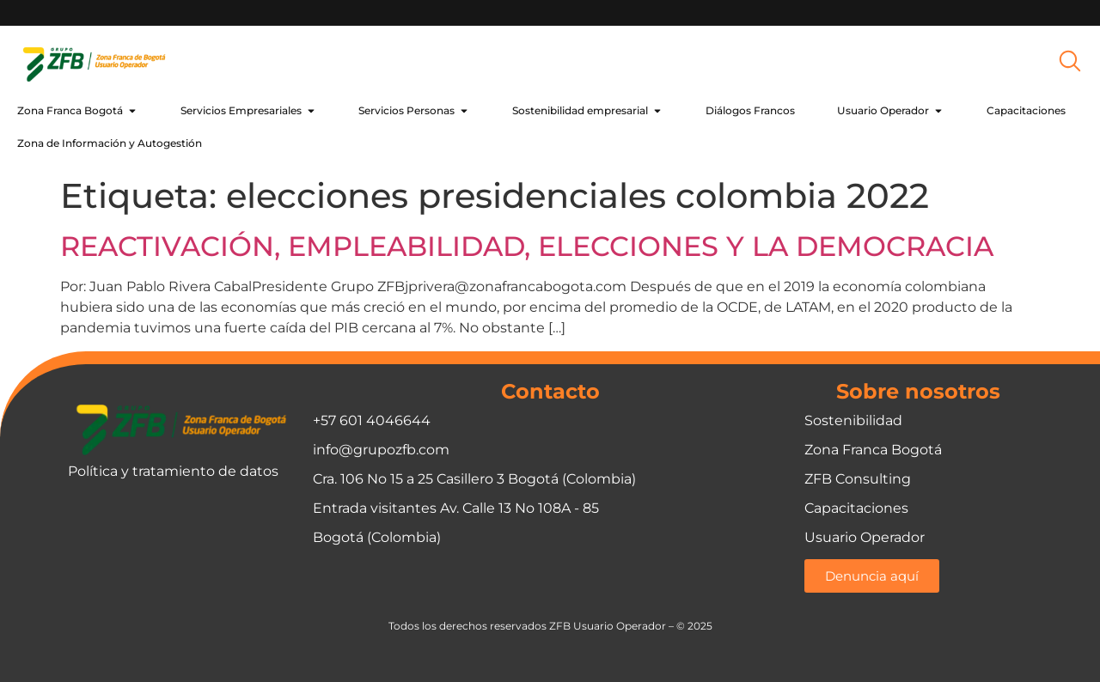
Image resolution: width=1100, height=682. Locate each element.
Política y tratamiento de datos (173, 471)
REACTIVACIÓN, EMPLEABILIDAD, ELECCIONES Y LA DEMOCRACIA (526, 246)
